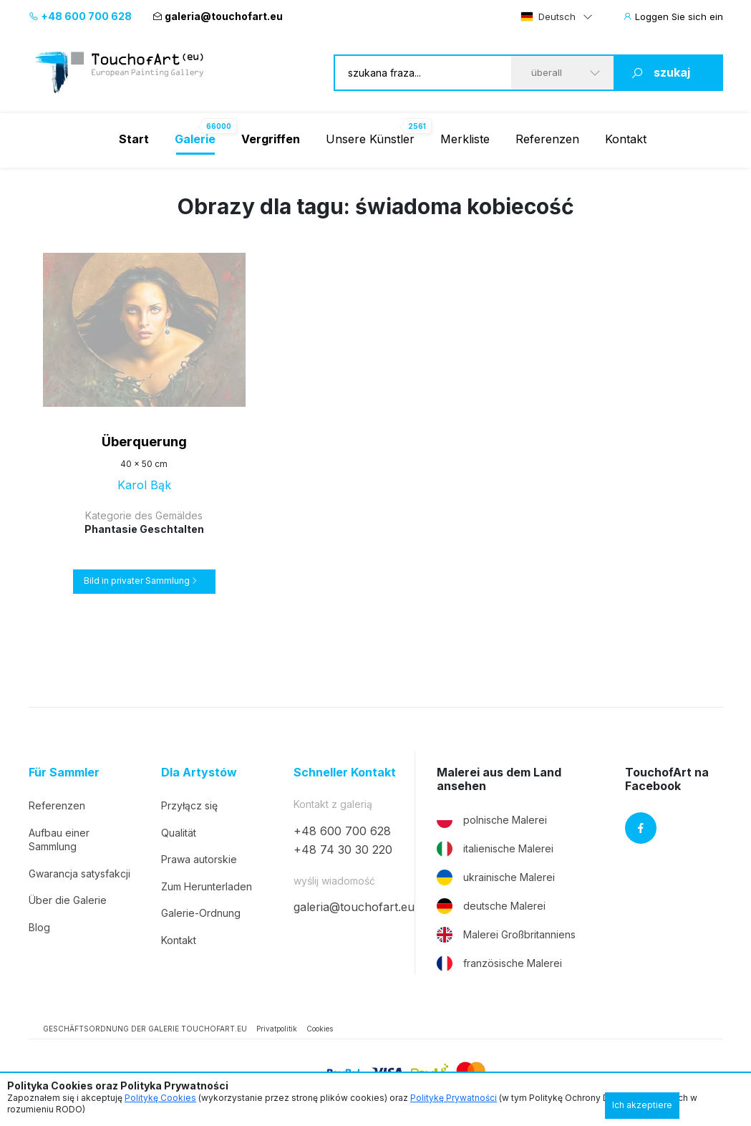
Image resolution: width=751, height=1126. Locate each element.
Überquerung (144, 441)
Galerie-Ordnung (201, 913)
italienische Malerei (495, 849)
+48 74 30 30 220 (343, 849)
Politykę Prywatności (453, 1097)
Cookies (319, 1028)
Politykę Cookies (160, 1097)
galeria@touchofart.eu (217, 16)
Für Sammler (64, 772)
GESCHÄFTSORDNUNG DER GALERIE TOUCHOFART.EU (145, 1028)
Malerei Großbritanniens (506, 935)
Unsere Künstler (370, 139)
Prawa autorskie (199, 859)
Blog (39, 927)
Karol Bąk (144, 485)
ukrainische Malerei (496, 877)
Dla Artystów (199, 772)
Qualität (178, 833)
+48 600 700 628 (80, 16)
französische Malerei (499, 963)
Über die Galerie (68, 900)
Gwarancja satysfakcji (79, 873)
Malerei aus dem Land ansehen (499, 779)
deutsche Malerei (491, 906)
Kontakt (625, 139)
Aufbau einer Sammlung (59, 840)
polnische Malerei (492, 820)
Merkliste (465, 139)
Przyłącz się (189, 805)
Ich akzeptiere (642, 1104)
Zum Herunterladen (206, 886)
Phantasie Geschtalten (144, 529)
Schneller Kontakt (345, 772)
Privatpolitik (276, 1028)
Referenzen (547, 139)
